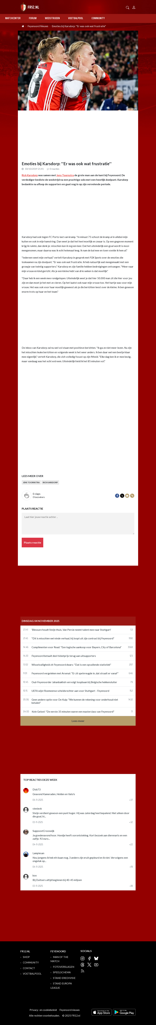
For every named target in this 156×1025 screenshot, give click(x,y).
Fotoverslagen (63, 966)
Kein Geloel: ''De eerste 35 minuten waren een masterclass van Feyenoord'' (73, 711)
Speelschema (62, 972)
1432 (130, 700)
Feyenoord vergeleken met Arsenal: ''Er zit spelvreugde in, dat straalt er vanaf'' (75, 673)
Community (98, 18)
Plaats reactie (32, 542)
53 (131, 630)
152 (131, 691)
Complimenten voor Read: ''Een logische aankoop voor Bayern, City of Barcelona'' (76, 647)
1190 (131, 638)
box (35, 875)
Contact (29, 968)
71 (132, 711)
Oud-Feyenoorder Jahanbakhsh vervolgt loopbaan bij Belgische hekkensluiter (74, 682)
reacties (53, 169)
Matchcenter (13, 18)
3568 (130, 647)
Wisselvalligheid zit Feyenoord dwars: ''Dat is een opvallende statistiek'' (71, 664)
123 (131, 656)
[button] (127, 7)
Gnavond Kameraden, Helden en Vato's (54, 794)
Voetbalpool (75, 18)
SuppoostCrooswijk (43, 830)
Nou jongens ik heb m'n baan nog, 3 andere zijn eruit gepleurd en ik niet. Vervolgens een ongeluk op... (80, 859)
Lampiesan (38, 853)
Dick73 (37, 789)
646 (131, 673)
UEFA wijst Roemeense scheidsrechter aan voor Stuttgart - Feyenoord (70, 690)
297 (131, 664)
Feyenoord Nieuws (38, 26)
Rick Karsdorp (30, 175)
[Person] (134, 6)
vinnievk (37, 808)
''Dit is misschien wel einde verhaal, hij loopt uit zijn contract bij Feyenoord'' (73, 638)
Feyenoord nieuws (69, 1009)
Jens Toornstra (65, 175)
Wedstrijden (52, 18)
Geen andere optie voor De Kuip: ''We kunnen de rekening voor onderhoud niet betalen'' (75, 701)
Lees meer (78, 720)
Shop (26, 956)
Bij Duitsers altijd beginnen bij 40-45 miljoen (57, 879)
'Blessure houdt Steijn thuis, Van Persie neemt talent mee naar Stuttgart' (71, 629)
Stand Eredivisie (64, 977)
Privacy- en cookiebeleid (43, 1009)
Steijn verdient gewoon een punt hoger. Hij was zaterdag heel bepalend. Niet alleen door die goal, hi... (81, 815)
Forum (33, 18)
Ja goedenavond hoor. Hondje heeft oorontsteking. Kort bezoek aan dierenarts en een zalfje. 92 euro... (80, 837)
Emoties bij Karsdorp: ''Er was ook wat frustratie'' (79, 26)
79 (131, 682)
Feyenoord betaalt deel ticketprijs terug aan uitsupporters (64, 655)
